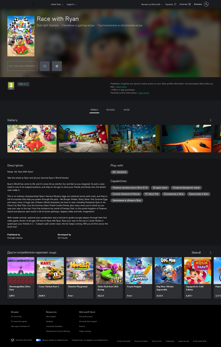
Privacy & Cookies (141, 341)
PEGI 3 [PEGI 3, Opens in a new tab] (23, 84)
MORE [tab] (127, 109)
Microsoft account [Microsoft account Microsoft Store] (86, 316)
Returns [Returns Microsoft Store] (82, 326)
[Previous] (204, 120)
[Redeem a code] (57, 66)
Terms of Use (156, 341)
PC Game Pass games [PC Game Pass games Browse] (19, 321)
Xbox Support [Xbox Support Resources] (51, 316)
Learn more (121, 86)
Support (70, 4)
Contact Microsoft (123, 341)
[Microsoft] (21, 4)
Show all (196, 252)
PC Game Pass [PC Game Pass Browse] (16, 316)
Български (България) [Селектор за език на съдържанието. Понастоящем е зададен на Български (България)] (24, 340)
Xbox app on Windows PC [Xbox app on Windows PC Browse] (20, 326)
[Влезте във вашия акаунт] (201, 4)
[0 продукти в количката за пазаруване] (185, 4)
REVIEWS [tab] (110, 109)
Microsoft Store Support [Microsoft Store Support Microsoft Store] (88, 321)
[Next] (210, 120)
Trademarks (170, 341)
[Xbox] (42, 4)
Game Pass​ (56, 4)
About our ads (183, 341)
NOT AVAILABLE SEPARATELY (22, 65)
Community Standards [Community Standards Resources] (54, 326)
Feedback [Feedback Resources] (49, 321)
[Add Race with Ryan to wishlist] (45, 66)
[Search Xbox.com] (171, 3)
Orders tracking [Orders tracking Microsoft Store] (85, 331)
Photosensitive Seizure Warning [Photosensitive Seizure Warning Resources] (58, 331)
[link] (20, 278)
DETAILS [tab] (94, 109)
